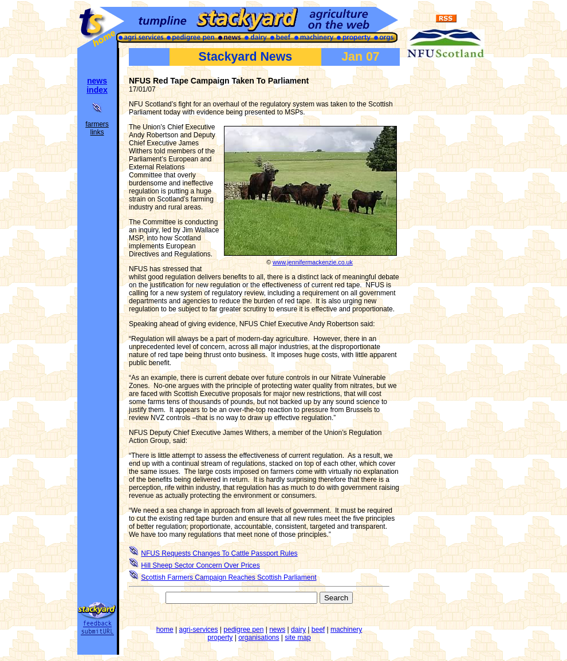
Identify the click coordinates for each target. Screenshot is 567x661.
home (165, 630)
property (220, 638)
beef (318, 630)
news (277, 630)
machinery (346, 630)
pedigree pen (243, 630)
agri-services (198, 630)
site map (297, 638)
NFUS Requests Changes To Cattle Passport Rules (219, 553)
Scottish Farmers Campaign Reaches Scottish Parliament (228, 577)
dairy (298, 630)
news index (97, 85)
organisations (258, 638)
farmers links (97, 128)
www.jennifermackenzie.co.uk (313, 262)
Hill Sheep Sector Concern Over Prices (200, 565)
